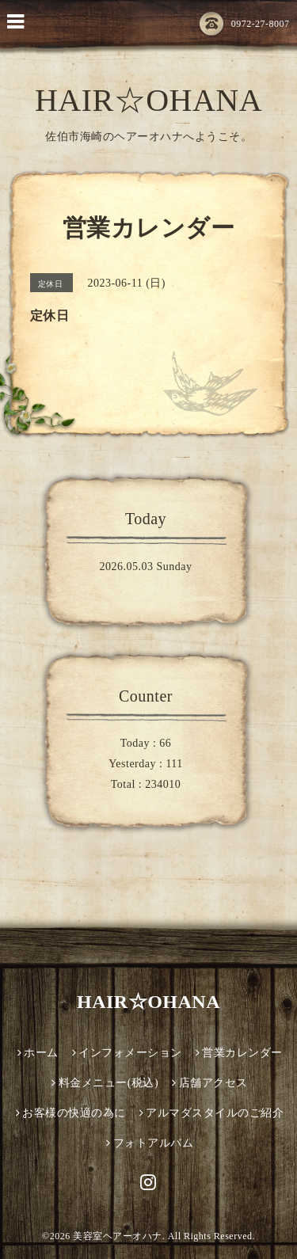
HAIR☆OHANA (148, 100)
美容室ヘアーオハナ (117, 1236)
